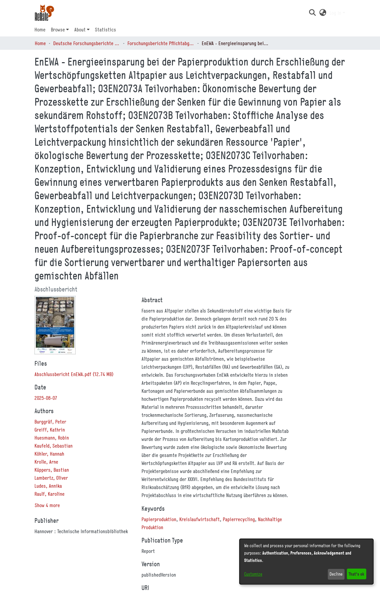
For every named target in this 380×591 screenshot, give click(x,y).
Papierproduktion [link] (158, 519)
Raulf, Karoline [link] (49, 494)
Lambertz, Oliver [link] (51, 478)
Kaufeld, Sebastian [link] (53, 446)
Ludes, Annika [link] (48, 486)
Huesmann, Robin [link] (51, 438)
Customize (253, 574)
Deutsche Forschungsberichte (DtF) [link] (86, 43)
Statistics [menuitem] (105, 29)
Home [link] (40, 43)
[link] (73, 374)
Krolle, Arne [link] (46, 462)
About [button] (80, 29)
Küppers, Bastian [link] (51, 470)
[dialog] (306, 561)
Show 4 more (47, 505)
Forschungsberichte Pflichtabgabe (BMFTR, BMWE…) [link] (160, 43)
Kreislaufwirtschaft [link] (199, 519)
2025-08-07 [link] (45, 398)
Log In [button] (336, 13)
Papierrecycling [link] (239, 519)
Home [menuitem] (39, 29)
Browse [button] (58, 29)
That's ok (356, 574)
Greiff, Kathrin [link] (49, 430)
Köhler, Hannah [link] (49, 454)
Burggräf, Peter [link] (50, 422)
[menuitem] (60, 29)
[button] (312, 13)
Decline (336, 574)
